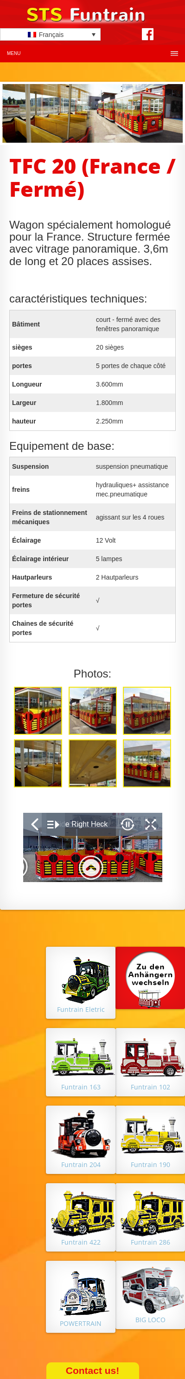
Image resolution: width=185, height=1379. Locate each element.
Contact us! (93, 1370)
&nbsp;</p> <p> (92, 847)
